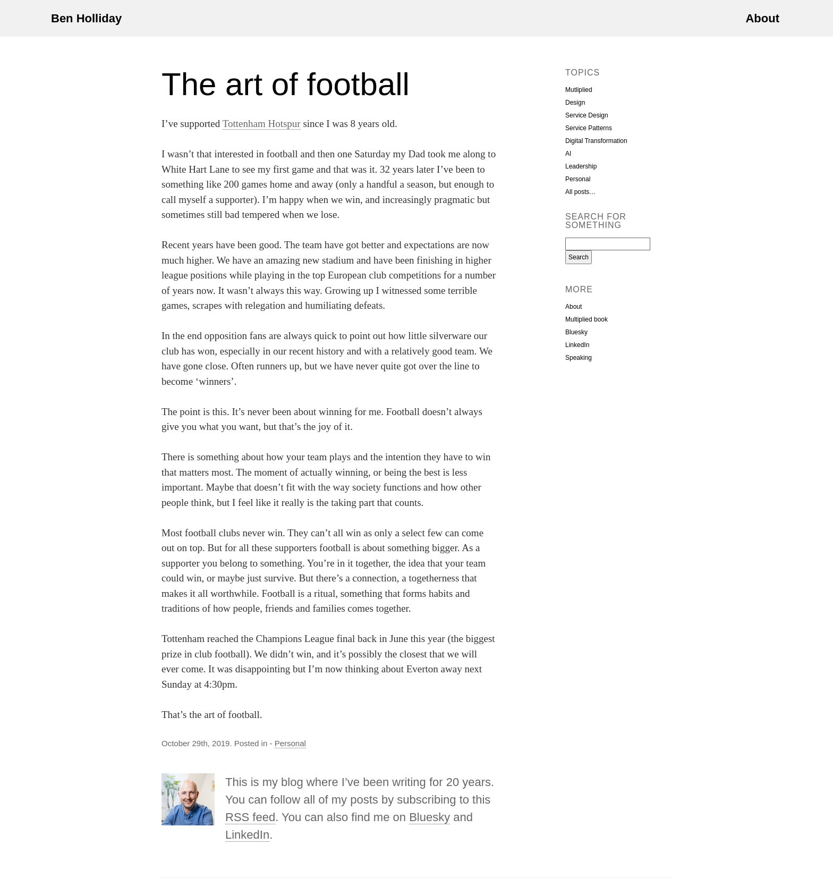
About (762, 18)
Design (575, 102)
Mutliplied (578, 90)
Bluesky (429, 817)
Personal (290, 743)
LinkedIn (247, 834)
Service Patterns (588, 128)
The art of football (286, 84)
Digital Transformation (596, 141)
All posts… (580, 192)
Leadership (581, 166)
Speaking (578, 357)
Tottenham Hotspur (262, 123)
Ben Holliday (86, 18)
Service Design (586, 115)
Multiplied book (586, 319)
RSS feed (250, 817)
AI (568, 153)
